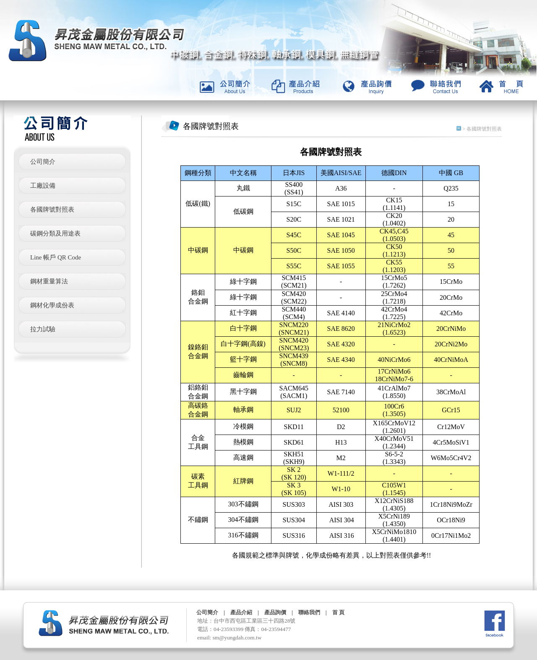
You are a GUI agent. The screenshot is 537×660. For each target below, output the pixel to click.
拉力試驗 (42, 329)
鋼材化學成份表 (52, 305)
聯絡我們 (309, 612)
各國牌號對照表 (52, 209)
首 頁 (338, 612)
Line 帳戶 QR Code (55, 257)
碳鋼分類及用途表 (55, 233)
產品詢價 (275, 612)
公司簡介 (42, 161)
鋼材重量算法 (49, 281)
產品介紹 (241, 612)
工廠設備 (42, 185)
